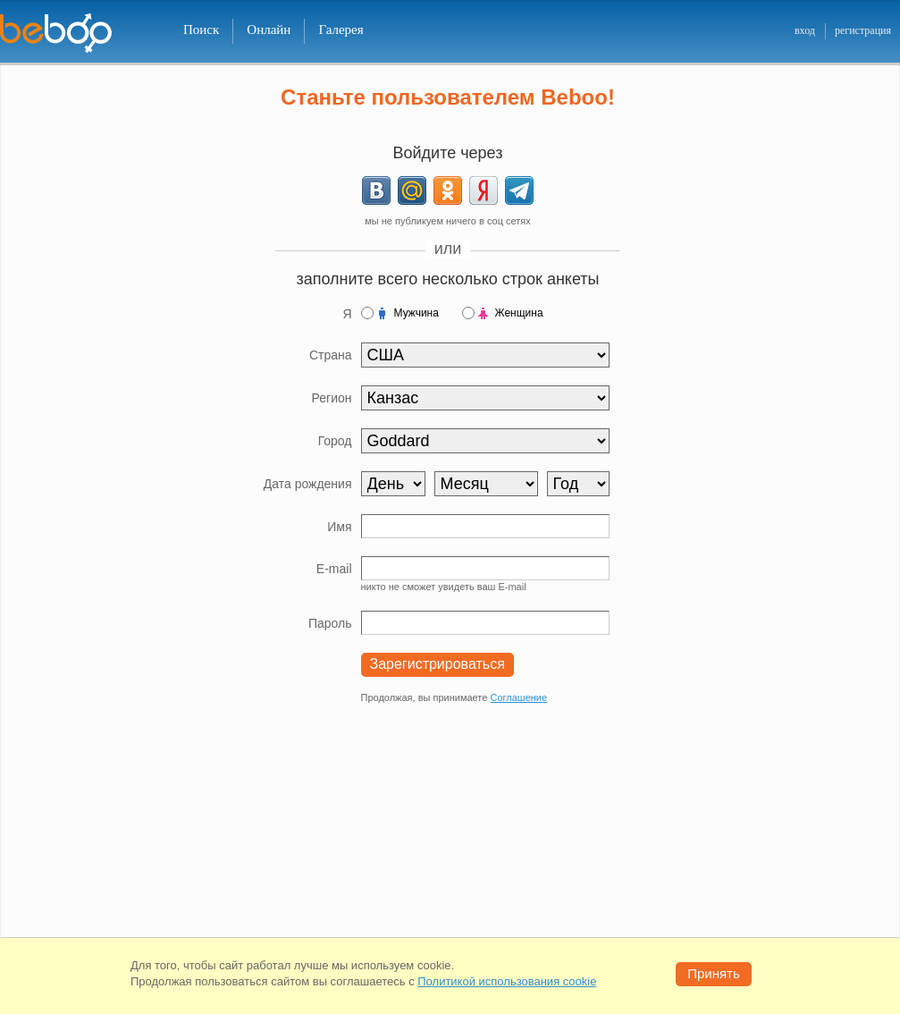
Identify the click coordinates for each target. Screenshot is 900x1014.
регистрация (863, 30)
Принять (713, 973)
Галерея (340, 29)
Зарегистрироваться (437, 664)
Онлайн (268, 29)
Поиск (201, 29)
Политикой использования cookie (506, 981)
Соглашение (518, 697)
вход (805, 30)
